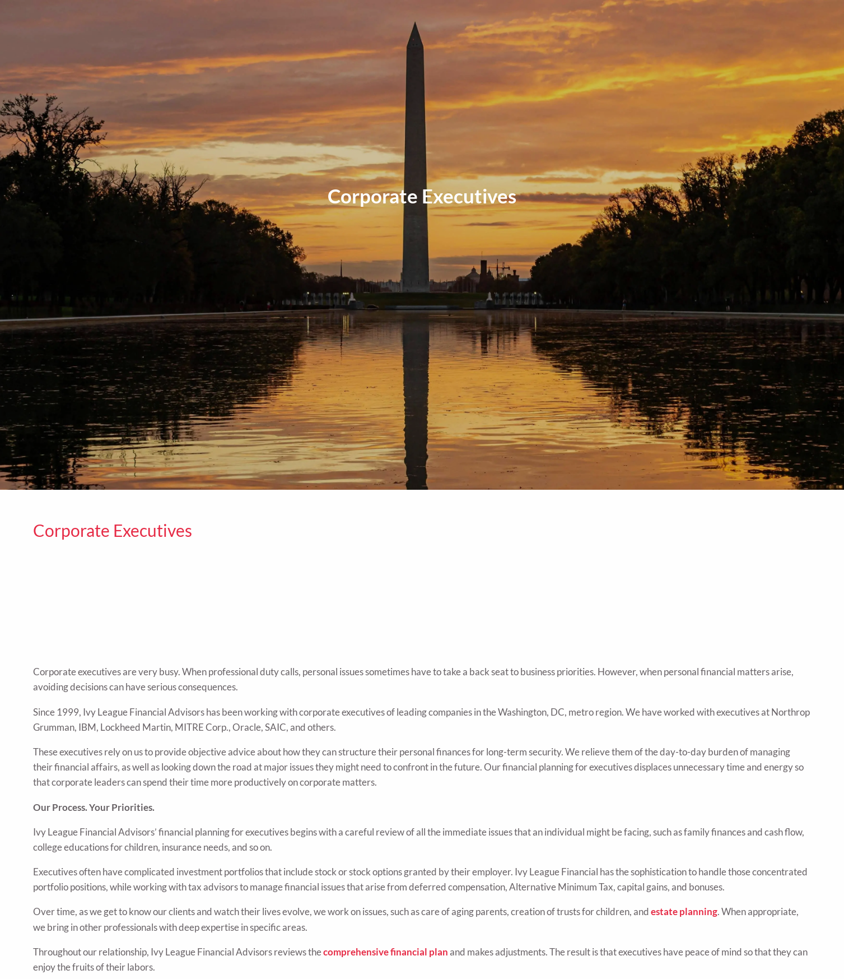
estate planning (684, 911)
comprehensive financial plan (385, 952)
